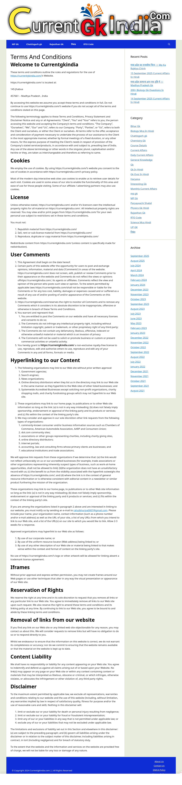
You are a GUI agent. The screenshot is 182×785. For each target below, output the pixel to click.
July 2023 (136, 313)
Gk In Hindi (137, 169)
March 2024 (137, 275)
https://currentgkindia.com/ (26, 75)
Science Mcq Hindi (141, 222)
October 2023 (138, 299)
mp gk (134, 193)
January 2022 (138, 366)
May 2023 (136, 323)
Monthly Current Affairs (144, 188)
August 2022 (138, 357)
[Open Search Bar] (169, 44)
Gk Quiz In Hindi (140, 174)
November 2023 (140, 294)
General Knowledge (142, 159)
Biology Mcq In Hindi (142, 131)
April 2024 (136, 270)
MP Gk (15, 44)
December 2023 (139, 289)
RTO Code (88, 44)
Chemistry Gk (138, 140)
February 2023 (139, 328)
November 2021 (140, 376)
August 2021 (138, 390)
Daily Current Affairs (142, 155)
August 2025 (138, 260)
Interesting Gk (139, 183)
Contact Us (159, 765)
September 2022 (140, 352)
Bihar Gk (135, 126)
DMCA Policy (159, 769)
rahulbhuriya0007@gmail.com (90, 510)
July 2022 (136, 361)
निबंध (73, 44)
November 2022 (140, 342)
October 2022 (138, 347)
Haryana (135, 179)
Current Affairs (139, 150)
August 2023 (138, 308)
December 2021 (139, 371)
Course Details (139, 145)
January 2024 (138, 284)
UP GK (134, 227)
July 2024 (136, 265)
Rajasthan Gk (57, 44)
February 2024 (139, 280)
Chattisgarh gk (34, 44)
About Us (159, 761)
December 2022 (139, 337)
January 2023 (138, 332)
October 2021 (138, 381)
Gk (132, 164)
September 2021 (140, 385)
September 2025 (140, 256)
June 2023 (136, 318)
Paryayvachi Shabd (141, 203)
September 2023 (140, 304)
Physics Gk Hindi (140, 208)
